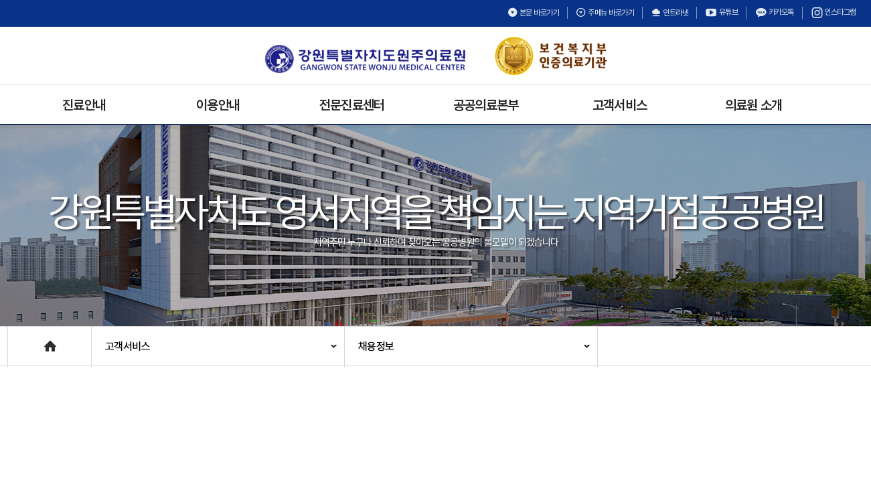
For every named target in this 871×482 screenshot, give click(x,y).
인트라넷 (669, 12)
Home (21, 339)
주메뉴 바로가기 (605, 12)
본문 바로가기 (533, 12)
